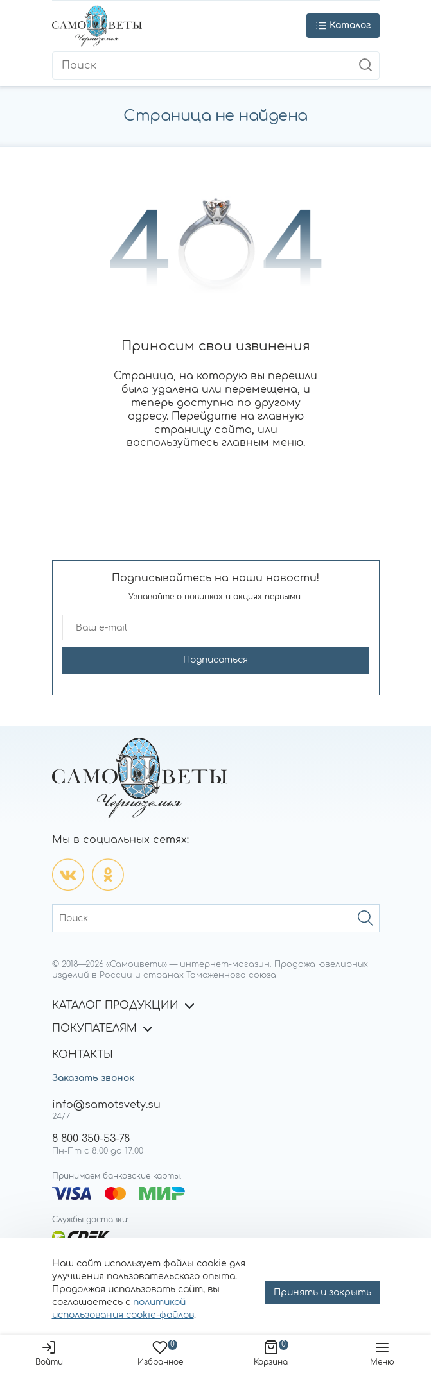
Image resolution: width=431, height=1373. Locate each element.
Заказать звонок (93, 1078)
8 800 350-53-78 (91, 1139)
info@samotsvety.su (106, 1105)
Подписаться (215, 660)
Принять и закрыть (322, 1292)
